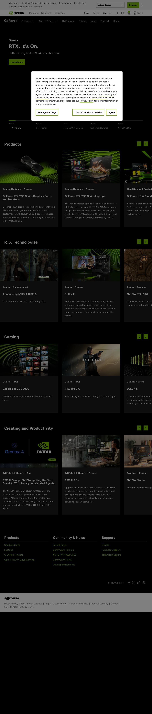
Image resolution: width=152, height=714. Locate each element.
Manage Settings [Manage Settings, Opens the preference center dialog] (47, 112)
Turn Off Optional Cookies (88, 112)
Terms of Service (99, 97)
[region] (77, 96)
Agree (111, 112)
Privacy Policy (105, 94)
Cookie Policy (42, 97)
